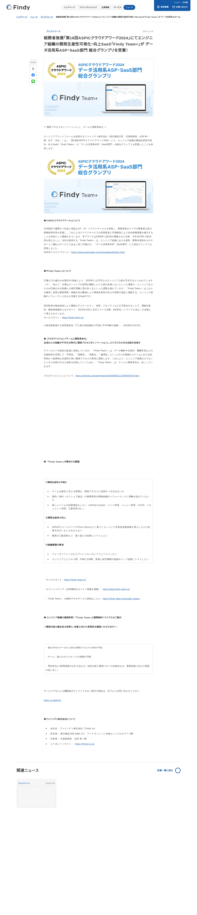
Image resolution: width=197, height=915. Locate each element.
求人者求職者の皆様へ (171, 903)
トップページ (69, 7)
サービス (117, 7)
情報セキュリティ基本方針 (94, 903)
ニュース (129, 7)
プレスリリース (47, 17)
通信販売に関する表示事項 (144, 903)
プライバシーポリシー (119, 903)
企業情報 (106, 7)
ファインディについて (88, 7)
